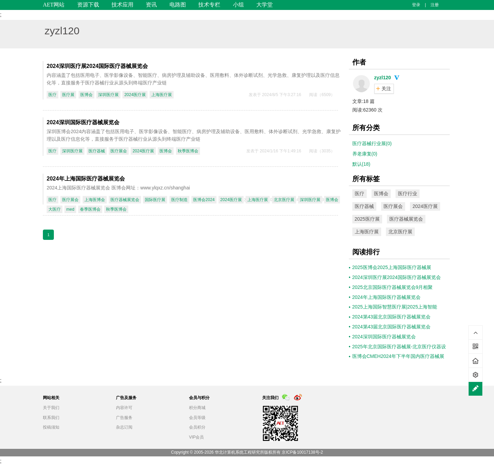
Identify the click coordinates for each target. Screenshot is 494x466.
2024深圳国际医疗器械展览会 (83, 122)
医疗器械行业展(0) (372, 143)
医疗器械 (97, 151)
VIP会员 (196, 437)
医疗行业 (407, 193)
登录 (416, 4)
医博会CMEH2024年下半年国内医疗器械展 (398, 356)
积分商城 (197, 407)
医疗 (52, 94)
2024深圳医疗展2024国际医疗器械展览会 (97, 66)
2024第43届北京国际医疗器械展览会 (391, 316)
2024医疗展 (135, 94)
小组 (238, 5)
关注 (386, 88)
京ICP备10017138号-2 (302, 452)
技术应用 (122, 5)
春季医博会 (90, 209)
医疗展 (68, 94)
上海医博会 (94, 199)
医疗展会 (118, 151)
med (70, 209)
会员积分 (197, 427)
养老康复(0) (364, 153)
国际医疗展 (155, 199)
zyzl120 (62, 30)
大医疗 (54, 209)
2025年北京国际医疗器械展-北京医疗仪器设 (399, 346)
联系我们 (51, 417)
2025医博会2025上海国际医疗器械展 (391, 267)
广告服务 (124, 417)
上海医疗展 (161, 94)
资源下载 (88, 5)
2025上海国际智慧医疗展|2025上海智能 (394, 307)
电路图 (177, 5)
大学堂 (264, 5)
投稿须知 (51, 427)
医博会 (86, 94)
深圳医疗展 (108, 94)
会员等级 (197, 417)
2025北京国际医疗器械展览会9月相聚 (392, 287)
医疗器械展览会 (124, 199)
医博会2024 (204, 199)
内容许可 (124, 407)
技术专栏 (209, 5)
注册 (435, 4)
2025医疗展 (367, 219)
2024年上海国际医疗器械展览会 (86, 179)
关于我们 (51, 407)
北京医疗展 (284, 199)
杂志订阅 (124, 427)
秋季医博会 (188, 151)
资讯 (151, 5)
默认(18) (361, 164)
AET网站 (53, 5)
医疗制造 (179, 199)
